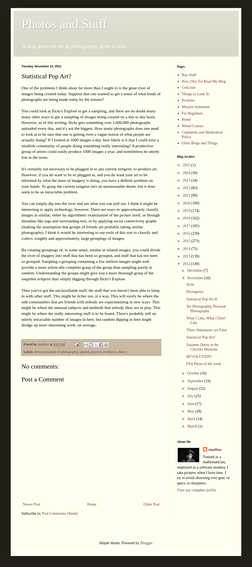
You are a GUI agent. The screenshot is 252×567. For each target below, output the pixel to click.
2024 (187, 173)
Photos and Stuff (64, 24)
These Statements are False (206, 330)
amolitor (215, 450)
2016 (187, 233)
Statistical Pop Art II (201, 299)
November (195, 278)
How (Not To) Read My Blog (204, 81)
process (96, 352)
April (191, 419)
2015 (187, 241)
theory (122, 352)
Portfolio (188, 100)
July (190, 396)
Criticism (189, 88)
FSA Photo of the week (203, 364)
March (192, 426)
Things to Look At (195, 94)
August (193, 388)
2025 (187, 165)
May (191, 411)
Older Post (152, 504)
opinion (84, 352)
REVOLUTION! (199, 357)
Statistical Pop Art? (200, 337)
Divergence (194, 292)
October (193, 373)
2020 (187, 203)
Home (92, 504)
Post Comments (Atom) (60, 513)
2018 (187, 218)
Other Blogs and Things (200, 143)
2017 (187, 226)
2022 (187, 188)
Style (190, 284)
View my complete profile (196, 490)
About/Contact (193, 126)
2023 (187, 180)
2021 (187, 195)
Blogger (146, 543)
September (195, 381)
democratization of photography (55, 352)
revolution (110, 352)
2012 (187, 264)
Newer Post (31, 504)
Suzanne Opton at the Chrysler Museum (202, 347)
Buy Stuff (189, 75)
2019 (187, 211)
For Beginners (192, 113)
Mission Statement (196, 107)
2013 (187, 256)
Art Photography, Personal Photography (206, 308)
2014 (187, 249)
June (191, 404)
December (195, 270)
